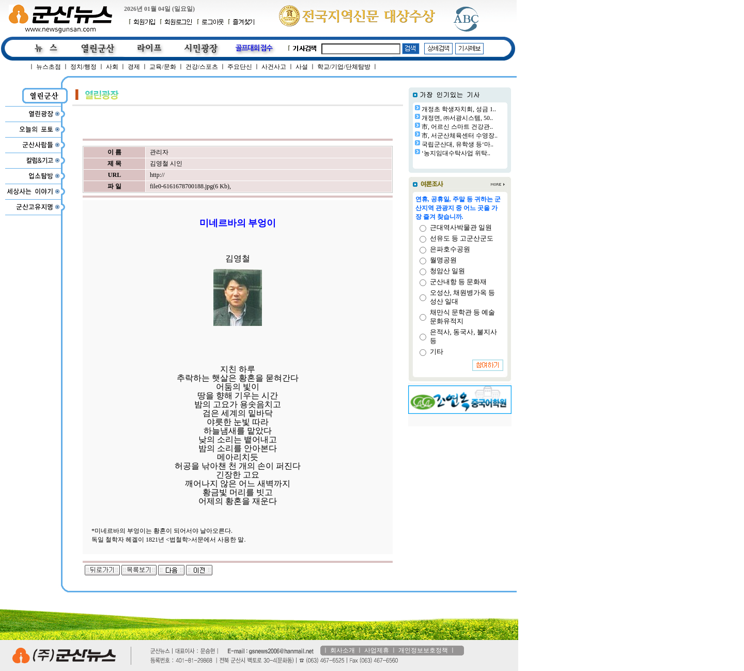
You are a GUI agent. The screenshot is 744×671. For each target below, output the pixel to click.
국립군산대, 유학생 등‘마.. (457, 144)
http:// (157, 174)
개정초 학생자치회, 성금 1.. (459, 109)
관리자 (159, 152)
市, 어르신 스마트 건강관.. (457, 126)
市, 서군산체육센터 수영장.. (460, 135)
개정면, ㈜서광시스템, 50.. (457, 118)
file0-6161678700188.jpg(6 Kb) (189, 186)
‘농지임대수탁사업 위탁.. (456, 153)
